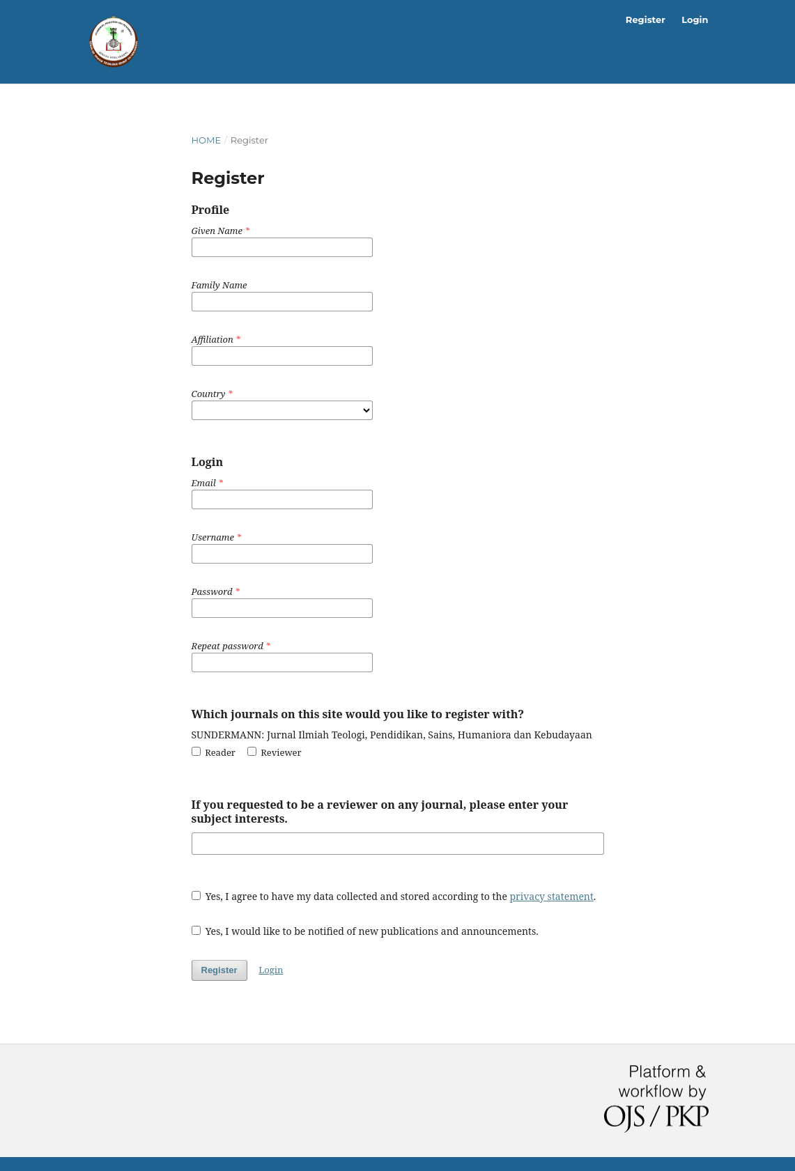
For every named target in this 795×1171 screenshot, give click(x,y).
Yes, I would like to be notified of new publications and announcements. (365, 931)
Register (645, 19)
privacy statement (552, 896)
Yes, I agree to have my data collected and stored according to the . (394, 896)
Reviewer (274, 752)
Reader (214, 752)
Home (207, 140)
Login (694, 19)
